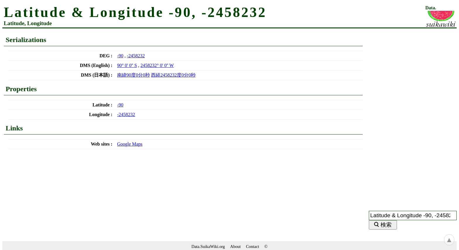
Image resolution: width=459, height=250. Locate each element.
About (235, 246)
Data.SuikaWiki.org (208, 246)
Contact (252, 246)
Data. (430, 8)
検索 (386, 225)
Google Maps (130, 144)
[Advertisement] (413, 116)
